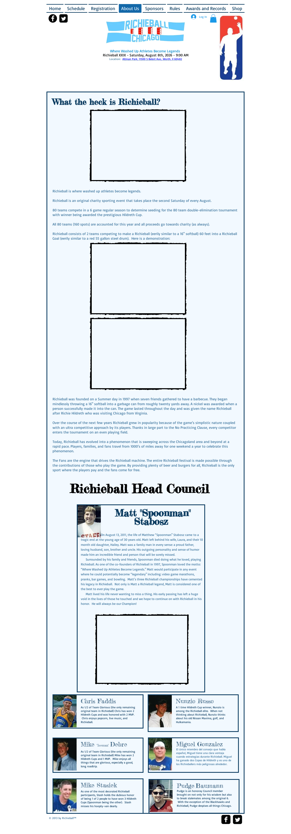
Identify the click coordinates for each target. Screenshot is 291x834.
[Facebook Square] (226, 819)
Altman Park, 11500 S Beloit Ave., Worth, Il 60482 (152, 59)
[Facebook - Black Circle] (52, 18)
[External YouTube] (138, 145)
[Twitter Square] (237, 819)
